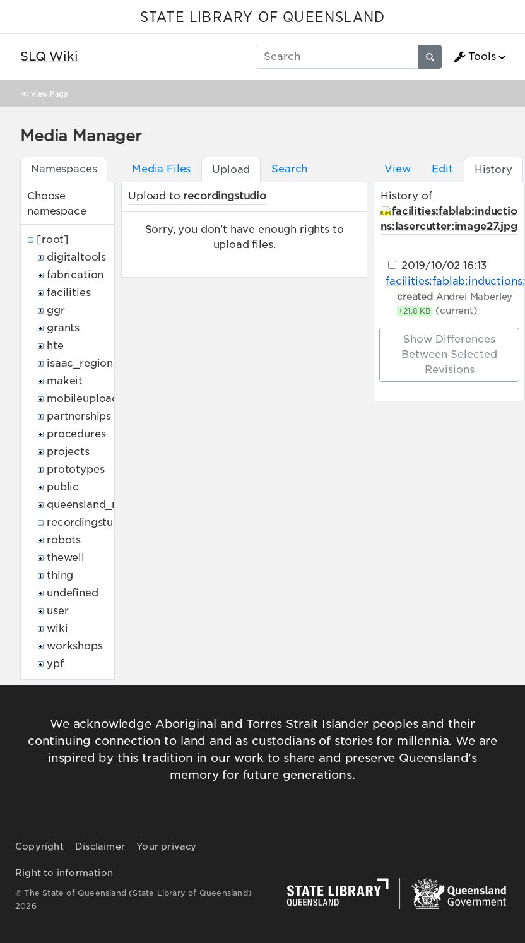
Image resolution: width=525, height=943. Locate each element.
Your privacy (166, 846)
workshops (75, 646)
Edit (442, 169)
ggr (56, 310)
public (63, 487)
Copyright (39, 846)
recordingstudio (88, 522)
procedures (76, 434)
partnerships (79, 416)
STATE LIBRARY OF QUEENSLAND (262, 17)
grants (63, 328)
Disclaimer (100, 846)
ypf (55, 664)
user (57, 611)
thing (60, 575)
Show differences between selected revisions (449, 354)
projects (68, 452)
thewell (66, 558)
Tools (474, 56)
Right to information (64, 873)
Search (289, 169)
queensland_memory (101, 505)
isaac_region (80, 363)
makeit (65, 381)
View (397, 169)
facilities (68, 293)
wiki (57, 628)
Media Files (161, 169)
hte (55, 346)
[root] (53, 240)
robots (64, 540)
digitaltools (76, 257)
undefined (72, 593)
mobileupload (83, 399)
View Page (49, 93)
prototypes (75, 469)
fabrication (75, 275)
